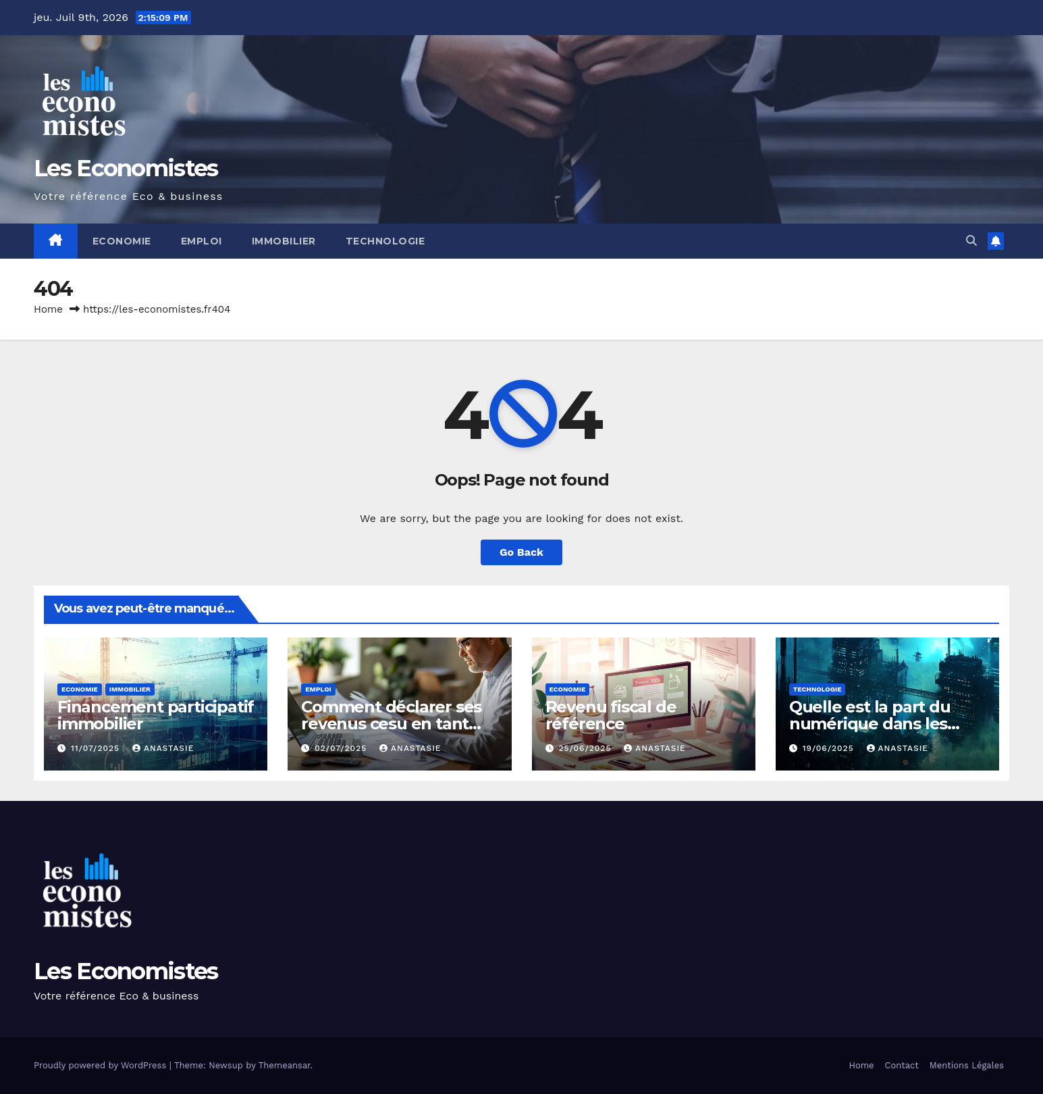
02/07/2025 (342, 748)
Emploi (201, 241)
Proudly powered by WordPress (101, 1065)
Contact (902, 1065)
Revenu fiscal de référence (610, 715)
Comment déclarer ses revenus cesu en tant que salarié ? (391, 723)
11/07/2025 (97, 748)
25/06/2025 (586, 748)
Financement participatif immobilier (155, 715)
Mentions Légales (967, 1065)
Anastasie (163, 748)
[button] (971, 240)
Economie (121, 241)
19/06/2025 (830, 748)
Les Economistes (126, 168)
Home (48, 309)
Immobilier (284, 241)
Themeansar (285, 1065)
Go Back (521, 552)
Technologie (385, 241)
